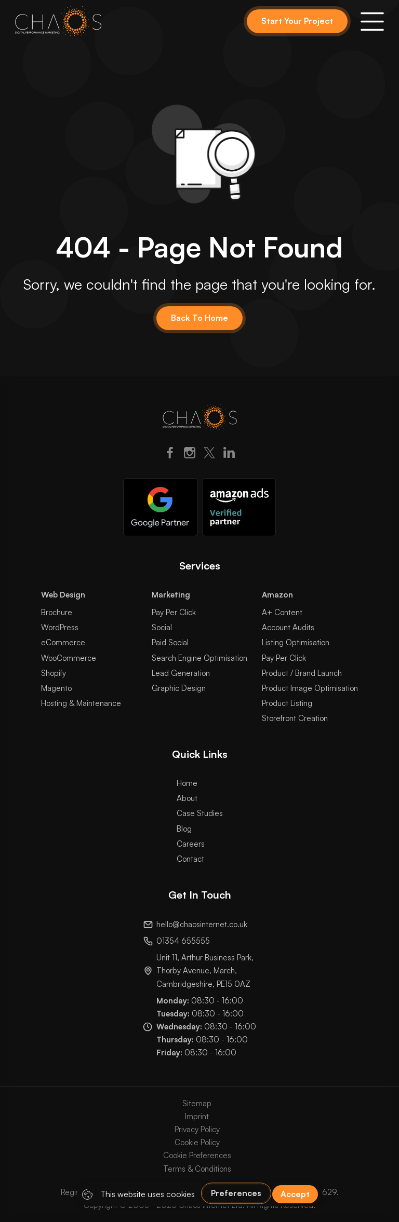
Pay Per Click (174, 612)
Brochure (56, 612)
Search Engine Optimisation (199, 658)
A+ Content (282, 612)
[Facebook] (170, 454)
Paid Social (170, 642)
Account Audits (288, 627)
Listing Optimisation (295, 642)
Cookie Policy (197, 1142)
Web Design (63, 595)
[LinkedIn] (229, 454)
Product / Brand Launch (302, 673)
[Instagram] (189, 454)
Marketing (171, 595)
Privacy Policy (197, 1129)
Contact (190, 859)
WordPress (59, 627)
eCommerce (63, 642)
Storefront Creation (295, 718)
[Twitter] (209, 454)
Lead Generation (181, 673)
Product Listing (287, 703)
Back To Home (199, 318)
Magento (56, 688)
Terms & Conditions (197, 1169)
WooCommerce (68, 658)
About (187, 798)
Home (187, 783)
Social (162, 627)
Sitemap (196, 1103)
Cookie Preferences (197, 1155)
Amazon (277, 595)
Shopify (53, 673)
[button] (372, 21)
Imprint (197, 1116)
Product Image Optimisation (310, 688)
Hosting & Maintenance (81, 703)
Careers (191, 844)
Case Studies (200, 813)
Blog (184, 829)
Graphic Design (179, 688)
